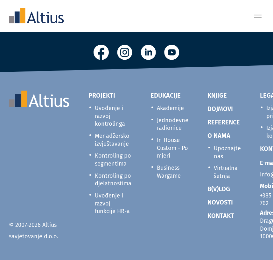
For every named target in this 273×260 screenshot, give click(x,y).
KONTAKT (220, 215)
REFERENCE (223, 122)
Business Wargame (169, 171)
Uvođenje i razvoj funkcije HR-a (112, 203)
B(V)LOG (218, 189)
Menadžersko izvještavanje (112, 139)
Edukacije (165, 95)
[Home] (36, 16)
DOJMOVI (220, 109)
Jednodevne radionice (172, 124)
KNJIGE (217, 95)
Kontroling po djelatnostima (113, 179)
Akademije (170, 108)
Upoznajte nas (227, 152)
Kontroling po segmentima (113, 159)
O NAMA (218, 135)
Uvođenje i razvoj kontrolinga (110, 116)
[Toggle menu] (257, 16)
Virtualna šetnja (226, 172)
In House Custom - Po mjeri (172, 148)
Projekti (101, 95)
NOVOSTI (220, 202)
